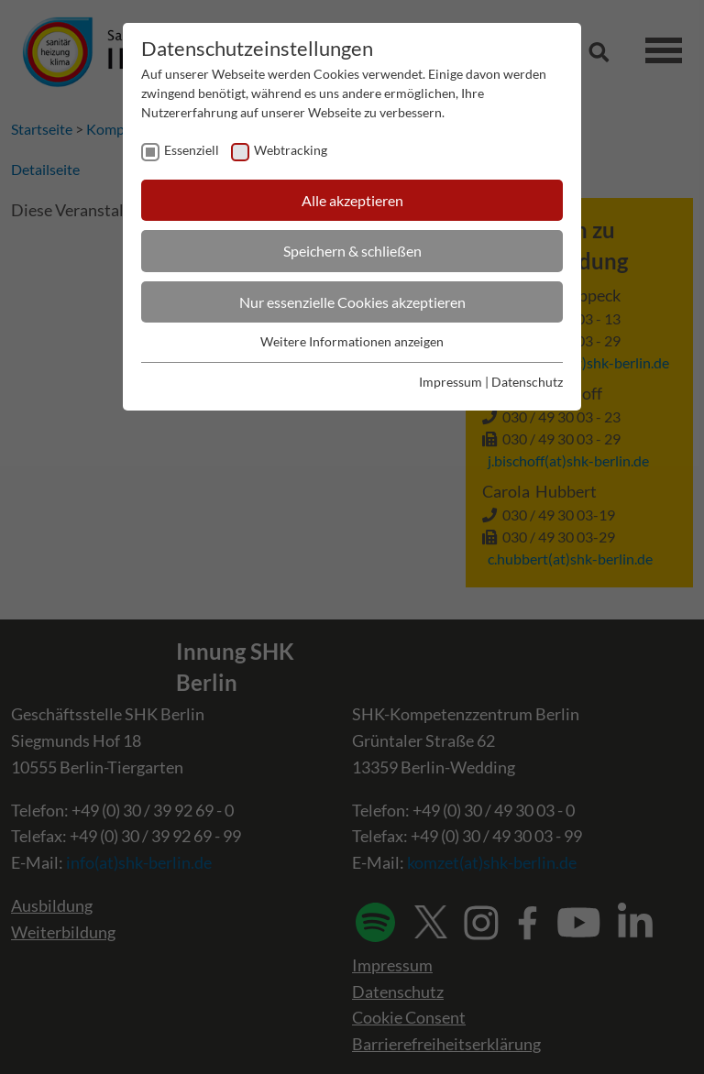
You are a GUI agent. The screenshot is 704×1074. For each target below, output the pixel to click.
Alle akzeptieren (352, 200)
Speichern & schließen (352, 250)
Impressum (450, 381)
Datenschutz (527, 381)
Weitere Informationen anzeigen (352, 341)
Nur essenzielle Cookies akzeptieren (352, 302)
